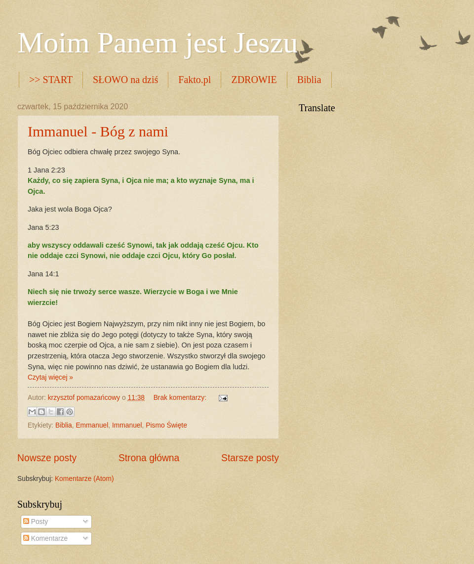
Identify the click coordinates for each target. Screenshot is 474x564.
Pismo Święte (166, 425)
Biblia (309, 79)
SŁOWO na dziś (125, 79)
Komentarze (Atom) (84, 478)
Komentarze (45, 538)
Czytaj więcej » (50, 377)
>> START (51, 79)
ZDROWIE (253, 79)
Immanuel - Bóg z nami (98, 131)
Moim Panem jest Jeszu (157, 42)
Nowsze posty (47, 458)
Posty (35, 521)
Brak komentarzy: (181, 397)
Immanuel (127, 425)
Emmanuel (92, 425)
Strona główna (148, 458)
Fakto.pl (194, 79)
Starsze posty (250, 458)
